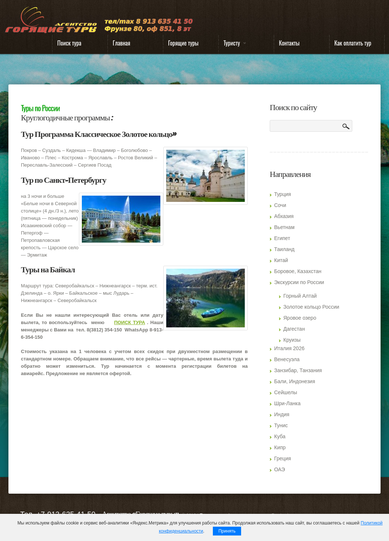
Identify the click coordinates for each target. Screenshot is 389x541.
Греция (282, 458)
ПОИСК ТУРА (129, 322)
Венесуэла (286, 359)
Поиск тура (69, 43)
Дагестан (294, 329)
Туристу (232, 45)
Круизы (292, 340)
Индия (281, 414)
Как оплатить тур (352, 43)
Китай (281, 260)
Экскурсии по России (299, 282)
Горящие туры (183, 43)
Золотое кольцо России (311, 307)
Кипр (280, 447)
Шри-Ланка (287, 403)
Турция (282, 194)
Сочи (280, 205)
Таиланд (284, 249)
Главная (121, 43)
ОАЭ (279, 469)
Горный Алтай (300, 296)
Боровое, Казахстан (297, 271)
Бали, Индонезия (294, 381)
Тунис (281, 425)
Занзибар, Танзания (298, 370)
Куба (280, 436)
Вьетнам (284, 227)
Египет (282, 238)
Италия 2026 (289, 348)
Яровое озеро (299, 318)
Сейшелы (285, 392)
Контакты (289, 43)
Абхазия (284, 216)
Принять (227, 531)
